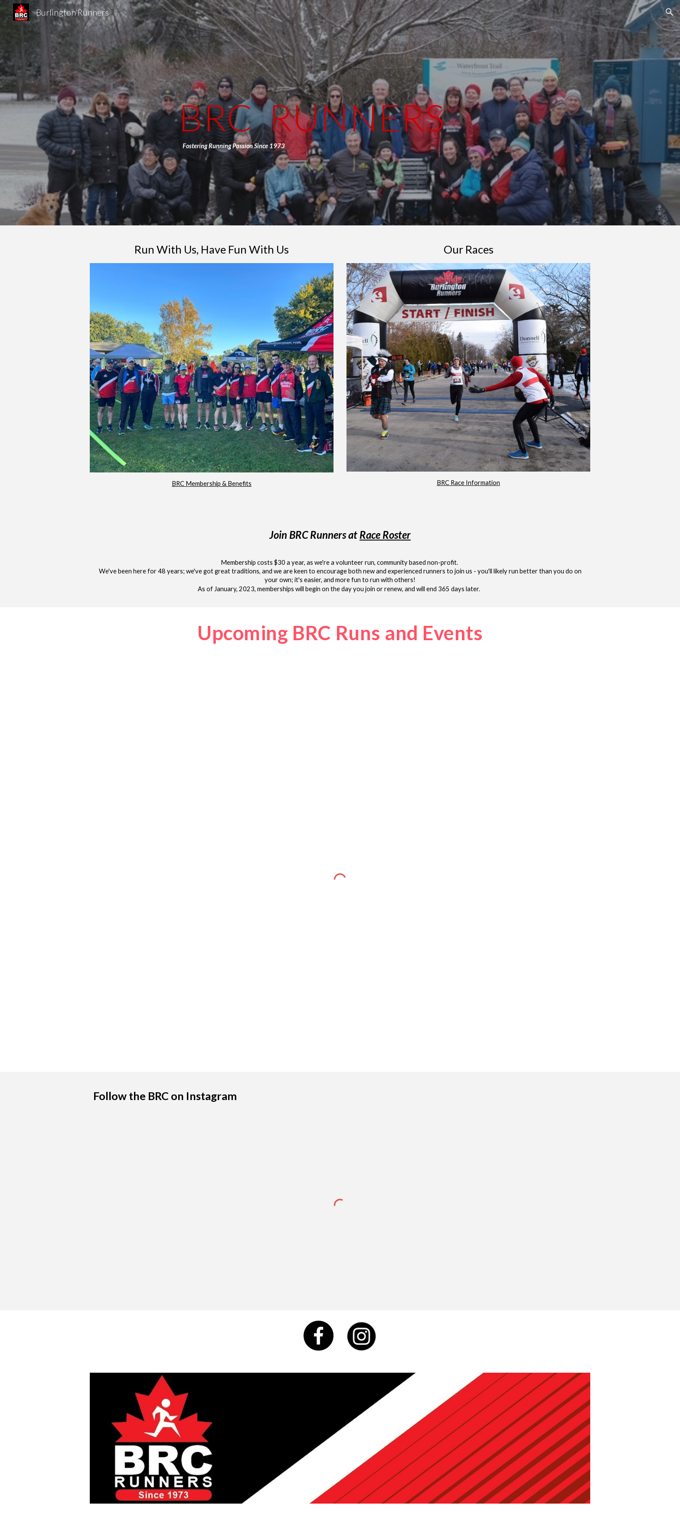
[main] (361, 112)
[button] (669, 12)
